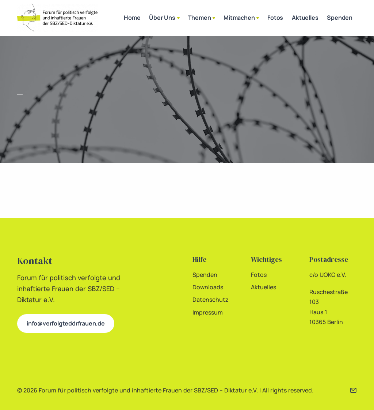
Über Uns (165, 18)
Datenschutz (210, 300)
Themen (202, 18)
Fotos (275, 18)
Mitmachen (242, 18)
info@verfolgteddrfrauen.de (66, 323)
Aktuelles (305, 18)
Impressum (207, 312)
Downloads (207, 287)
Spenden (339, 18)
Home (132, 18)
